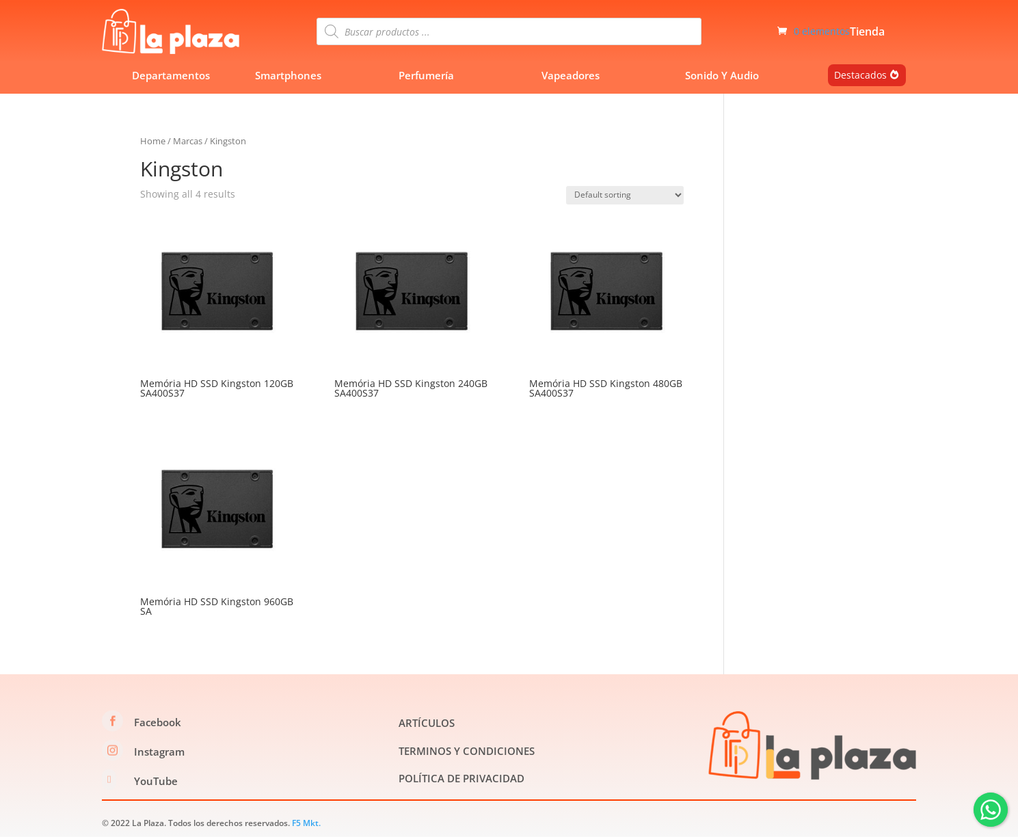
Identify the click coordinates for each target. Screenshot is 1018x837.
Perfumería (426, 75)
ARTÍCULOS (427, 723)
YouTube (156, 781)
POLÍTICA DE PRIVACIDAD (461, 778)
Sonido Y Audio (722, 75)
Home (152, 141)
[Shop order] (625, 195)
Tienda (867, 33)
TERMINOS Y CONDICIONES (467, 751)
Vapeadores (570, 75)
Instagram (159, 751)
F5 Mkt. (306, 823)
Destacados (860, 74)
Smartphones (288, 75)
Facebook (157, 722)
